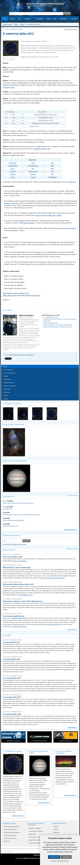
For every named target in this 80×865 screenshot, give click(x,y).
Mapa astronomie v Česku (37, 840)
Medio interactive (29, 858)
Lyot (26, 355)
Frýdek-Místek (52, 177)
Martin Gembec (17, 29)
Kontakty (74, 19)
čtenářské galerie (8, 87)
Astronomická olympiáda (12, 832)
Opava (13, 177)
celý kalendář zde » (70, 530)
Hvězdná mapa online (33, 295)
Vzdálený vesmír (8, 383)
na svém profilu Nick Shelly (52, 624)
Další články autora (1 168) (50, 315)
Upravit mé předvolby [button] (60, 861)
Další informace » (18, 816)
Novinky (12, 19)
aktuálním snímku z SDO (42, 149)
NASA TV (6, 841)
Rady (54, 19)
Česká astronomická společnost (16, 849)
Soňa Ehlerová (17, 554)
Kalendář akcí (8, 497)
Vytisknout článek (72, 29)
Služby (49, 19)
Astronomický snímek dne (13, 425)
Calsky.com (72, 182)
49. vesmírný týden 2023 (12, 714)
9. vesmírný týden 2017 (11, 642)
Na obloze (28, 19)
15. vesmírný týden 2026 (50, 317)
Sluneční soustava (9, 373)
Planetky (56, 832)
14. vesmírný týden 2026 (50, 323)
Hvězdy (5, 376)
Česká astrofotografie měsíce (15, 461)
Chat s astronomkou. (20, 561)
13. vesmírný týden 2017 (12, 697)
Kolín (33, 169)
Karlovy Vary (12, 163)
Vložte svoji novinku (72, 549)
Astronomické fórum (35, 843)
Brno (52, 171)
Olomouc (33, 174)
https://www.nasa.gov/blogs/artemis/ (53, 578)
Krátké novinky (9, 550)
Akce (19, 19)
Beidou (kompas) (29, 223)
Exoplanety (7, 379)
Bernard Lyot (54, 242)
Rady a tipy (32, 834)
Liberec (13, 169)
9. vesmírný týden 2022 (11, 659)
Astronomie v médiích (35, 837)
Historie (5, 399)
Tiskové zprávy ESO (10, 835)
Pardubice (13, 171)
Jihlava (52, 169)
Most (52, 163)
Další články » (72, 728)
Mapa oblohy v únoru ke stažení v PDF (16, 293)
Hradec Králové (33, 171)
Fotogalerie (39, 19)
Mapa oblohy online (9, 295)
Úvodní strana (7, 24)
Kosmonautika (8, 370)
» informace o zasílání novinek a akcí (14, 544)
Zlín (52, 174)
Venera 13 (21, 355)
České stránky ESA (10, 838)
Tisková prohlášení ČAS (11, 827)
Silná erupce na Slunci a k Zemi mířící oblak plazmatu (23, 601)
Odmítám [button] (66, 857)
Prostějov (13, 174)
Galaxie (56, 829)
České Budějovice (33, 166)
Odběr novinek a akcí (11, 535)
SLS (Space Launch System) (65, 228)
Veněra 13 (39, 252)
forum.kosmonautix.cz (20, 626)
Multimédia (7, 389)
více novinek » (72, 630)
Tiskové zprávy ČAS (10, 829)
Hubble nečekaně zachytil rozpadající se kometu (57, 327)
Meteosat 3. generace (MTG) (14, 203)
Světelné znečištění (9, 386)
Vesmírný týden (13, 355)
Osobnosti (6, 392)
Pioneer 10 (43, 262)
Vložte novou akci (73, 495)
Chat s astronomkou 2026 (12, 557)
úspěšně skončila (17, 618)
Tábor (52, 166)
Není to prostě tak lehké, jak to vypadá (48, 215)
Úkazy (22, 24)
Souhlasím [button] (54, 857)
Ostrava (33, 177)
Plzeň (33, 163)
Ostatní (5, 396)
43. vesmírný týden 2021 (12, 678)
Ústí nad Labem (12, 166)
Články (5, 19)
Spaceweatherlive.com (25, 595)
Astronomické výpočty (36, 831)
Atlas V (30, 191)
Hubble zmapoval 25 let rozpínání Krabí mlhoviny (57, 325)
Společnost (63, 19)
